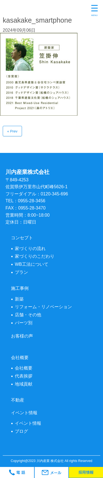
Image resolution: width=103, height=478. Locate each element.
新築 (19, 299)
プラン (21, 272)
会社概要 (23, 368)
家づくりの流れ (30, 248)
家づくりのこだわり (34, 256)
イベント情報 (28, 423)
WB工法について (31, 264)
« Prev (12, 131)
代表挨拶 (23, 376)
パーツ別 (23, 322)
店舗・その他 (28, 314)
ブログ (21, 431)
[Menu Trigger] (94, 11)
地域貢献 (23, 384)
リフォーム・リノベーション (43, 306)
